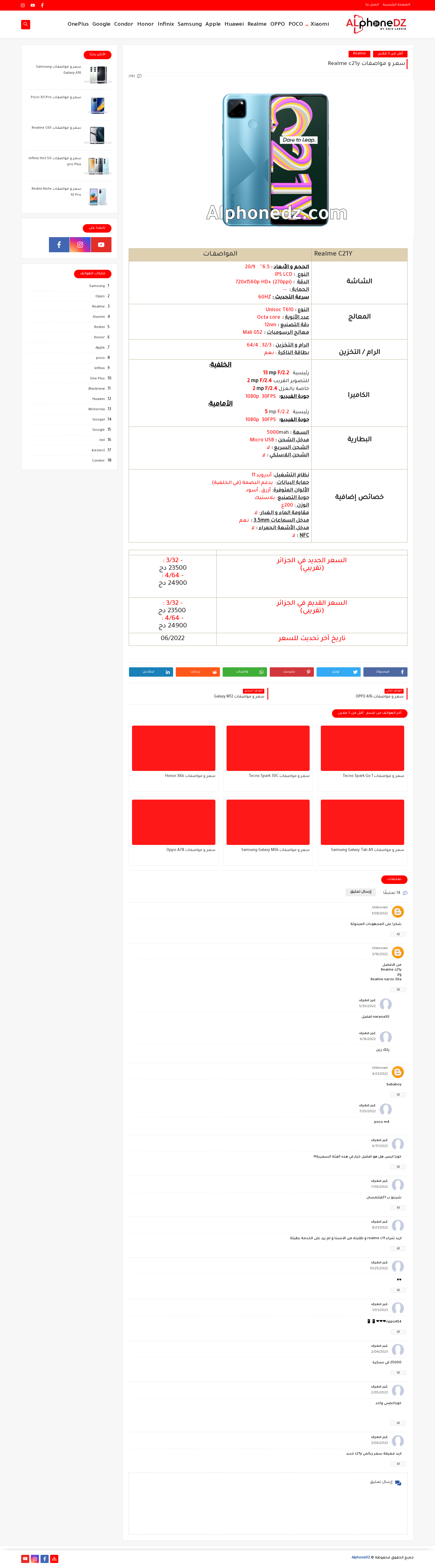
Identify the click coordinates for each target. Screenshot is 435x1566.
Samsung (190, 25)
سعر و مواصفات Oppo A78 (190, 850)
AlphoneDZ (361, 1558)
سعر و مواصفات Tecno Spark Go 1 (373, 776)
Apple (213, 25)
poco (100, 358)
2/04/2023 (379, 1352)
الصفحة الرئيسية (396, 5)
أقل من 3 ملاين (390, 54)
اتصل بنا (372, 5)
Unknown (380, 908)
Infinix (166, 25)
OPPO (277, 25)
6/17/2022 (380, 1147)
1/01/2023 (380, 1311)
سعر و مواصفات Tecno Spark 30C (279, 776)
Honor (145, 25)
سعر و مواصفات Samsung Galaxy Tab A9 (367, 850)
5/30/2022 (367, 1007)
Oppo (100, 297)
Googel (98, 420)
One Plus (97, 379)
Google (101, 25)
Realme (257, 25)
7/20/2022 (367, 1112)
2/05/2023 (379, 1393)
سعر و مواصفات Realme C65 (56, 128)
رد (398, 934)
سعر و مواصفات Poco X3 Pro (56, 98)
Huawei (234, 25)
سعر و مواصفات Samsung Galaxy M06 (275, 850)
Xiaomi (320, 25)
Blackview (97, 389)
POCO (295, 25)
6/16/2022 (368, 1040)
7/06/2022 (379, 1187)
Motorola (97, 410)
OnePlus (78, 25)
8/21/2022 (380, 1228)
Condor (124, 25)
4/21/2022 (380, 1074)
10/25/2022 (379, 1269)
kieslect (98, 451)
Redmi (99, 328)
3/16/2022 (380, 955)
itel (102, 441)
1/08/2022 (380, 914)
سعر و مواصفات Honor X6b (190, 776)
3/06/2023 (379, 1443)
